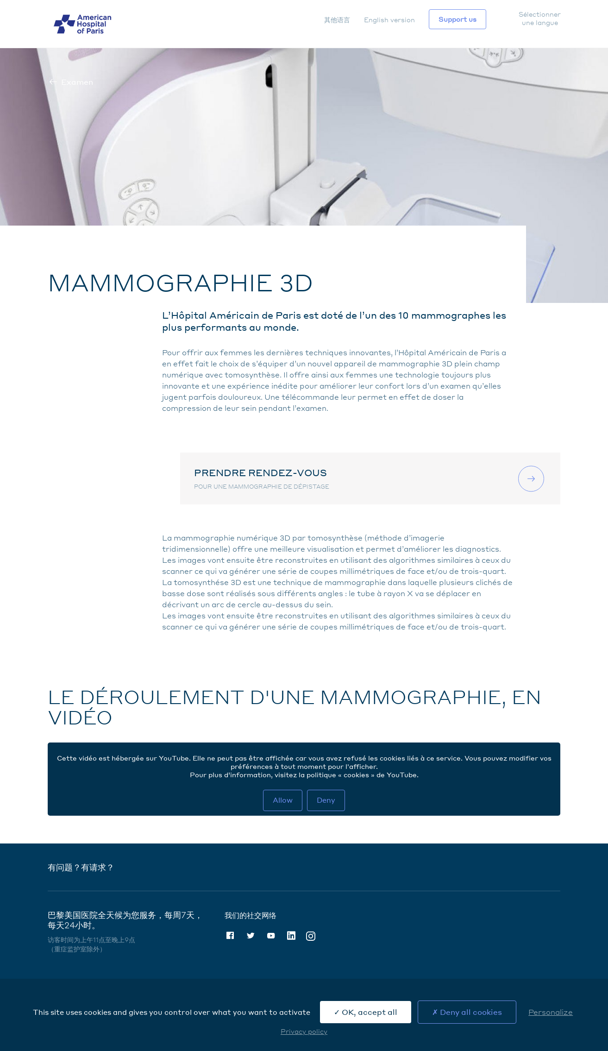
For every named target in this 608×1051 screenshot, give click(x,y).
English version (389, 19)
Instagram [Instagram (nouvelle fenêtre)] (310, 935)
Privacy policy (304, 1031)
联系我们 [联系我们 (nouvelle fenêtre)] (532, 478)
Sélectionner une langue (539, 18)
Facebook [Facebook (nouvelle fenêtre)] (230, 935)
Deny (326, 800)
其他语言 (337, 19)
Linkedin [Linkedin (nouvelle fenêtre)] (291, 935)
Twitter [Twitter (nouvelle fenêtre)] (250, 935)
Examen (77, 82)
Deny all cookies (467, 1012)
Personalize (550, 1012)
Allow (283, 800)
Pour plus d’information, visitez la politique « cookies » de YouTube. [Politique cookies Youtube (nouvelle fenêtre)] (304, 774)
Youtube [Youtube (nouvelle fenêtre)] (270, 935)
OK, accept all (365, 1012)
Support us (457, 19)
